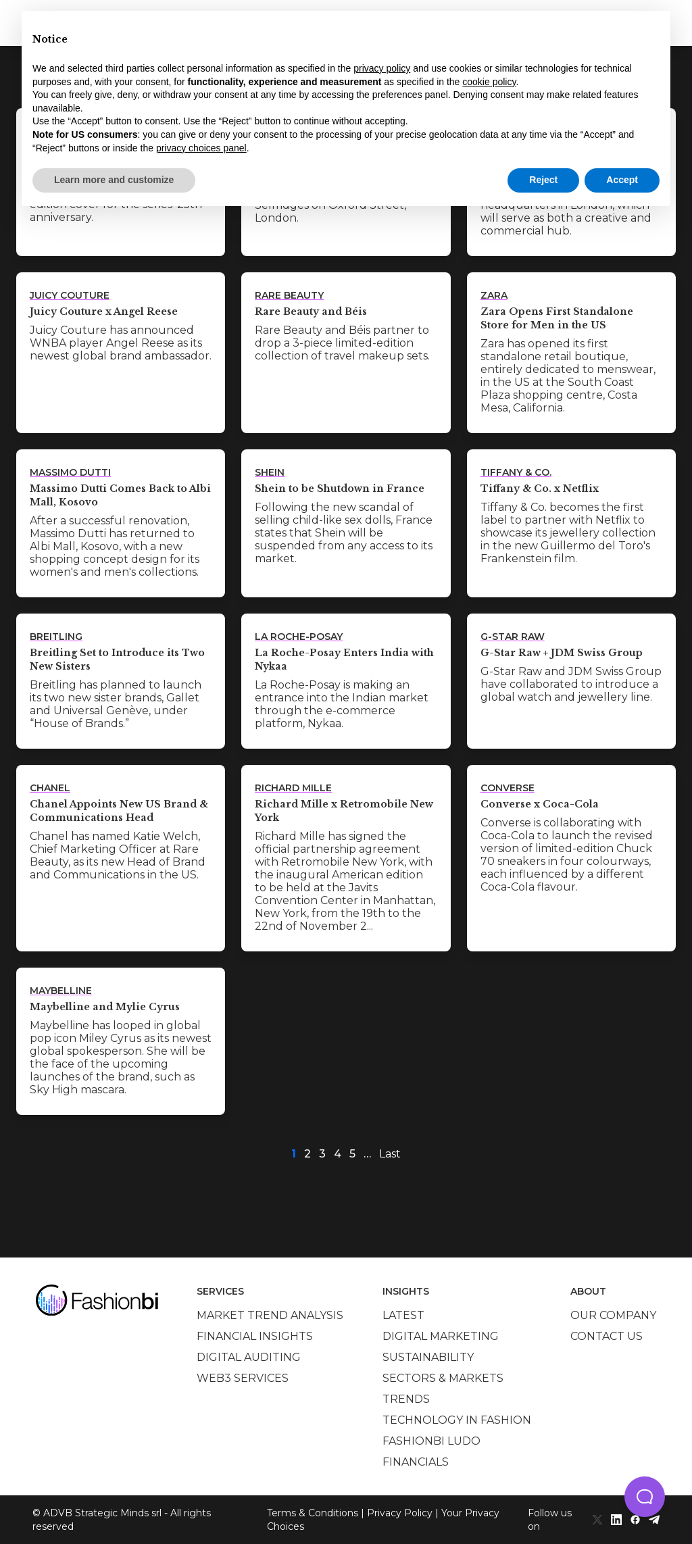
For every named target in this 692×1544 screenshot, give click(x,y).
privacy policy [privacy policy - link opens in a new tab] (381, 68)
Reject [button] (543, 179)
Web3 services (243, 1378)
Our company (613, 1315)
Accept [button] (622, 179)
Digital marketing (440, 1336)
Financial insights (255, 1336)
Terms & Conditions (312, 1513)
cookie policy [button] (489, 81)
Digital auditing (249, 1357)
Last (390, 1153)
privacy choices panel (201, 148)
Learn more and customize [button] (114, 179)
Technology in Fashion (456, 1420)
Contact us (606, 1336)
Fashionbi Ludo (431, 1441)
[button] (644, 1496)
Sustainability (428, 1357)
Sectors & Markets (442, 1378)
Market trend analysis (270, 1315)
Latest (403, 1315)
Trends (406, 1399)
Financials (415, 1461)
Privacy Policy (399, 1513)
